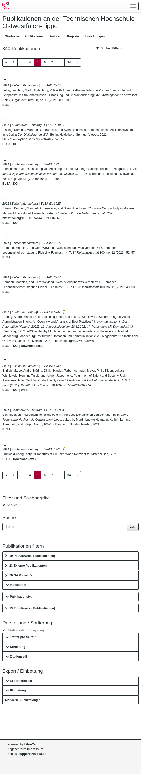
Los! (133, 526)
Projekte (73, 36)
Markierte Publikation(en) (23, 700)
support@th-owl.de (32, 754)
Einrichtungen (94, 36)
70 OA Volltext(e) (19, 575)
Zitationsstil (16, 656)
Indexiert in (16, 585)
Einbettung (16, 690)
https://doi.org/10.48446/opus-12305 (35, 179)
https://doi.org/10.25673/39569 (73, 341)
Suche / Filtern (109, 48)
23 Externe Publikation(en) (26, 565)
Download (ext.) (32, 346)
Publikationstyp (19, 596)
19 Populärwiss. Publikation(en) (30, 556)
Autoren (55, 36)
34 (69, 62)
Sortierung (15, 647)
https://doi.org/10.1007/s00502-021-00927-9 (62, 385)
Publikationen (35, 36)
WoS (24, 390)
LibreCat (30, 744)
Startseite (12, 36)
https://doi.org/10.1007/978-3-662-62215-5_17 (33, 139)
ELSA (6, 105)
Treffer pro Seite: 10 (22, 637)
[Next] (77, 62)
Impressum (35, 749)
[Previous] (6, 62)
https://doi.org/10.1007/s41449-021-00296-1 (32, 218)
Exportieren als (19, 681)
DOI (15, 144)
